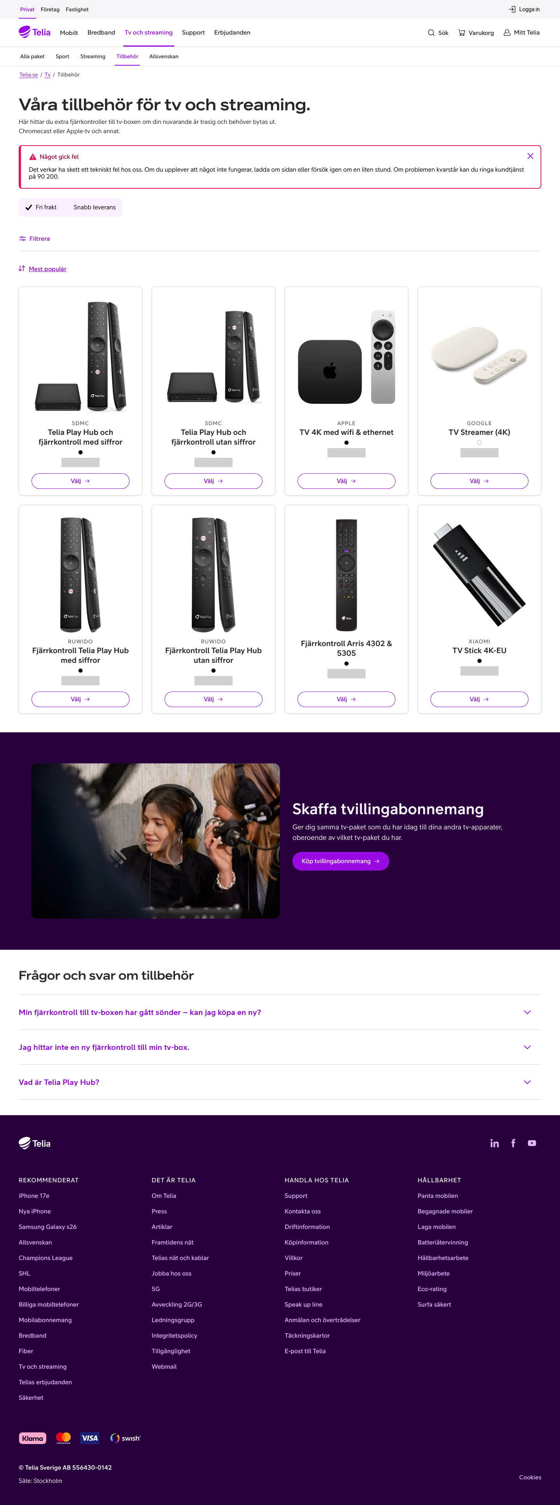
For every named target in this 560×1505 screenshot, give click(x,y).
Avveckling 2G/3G (177, 1304)
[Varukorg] (475, 33)
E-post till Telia (305, 1351)
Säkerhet (31, 1397)
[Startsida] (35, 33)
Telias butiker (303, 1289)
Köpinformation (307, 1242)
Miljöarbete (434, 1273)
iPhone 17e (34, 1195)
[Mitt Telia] (521, 33)
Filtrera (34, 238)
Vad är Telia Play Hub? (275, 1088)
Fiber (26, 1351)
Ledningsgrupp (173, 1320)
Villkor (294, 1258)
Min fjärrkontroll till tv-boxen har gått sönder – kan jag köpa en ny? (275, 1018)
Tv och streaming (43, 1366)
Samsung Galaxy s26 (48, 1226)
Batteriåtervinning (443, 1242)
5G (156, 1289)
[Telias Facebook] (513, 1143)
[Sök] (438, 33)
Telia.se (28, 74)
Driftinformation (307, 1226)
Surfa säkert (434, 1304)
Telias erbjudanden (45, 1382)
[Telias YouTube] (532, 1143)
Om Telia (164, 1195)
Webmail (164, 1366)
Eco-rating (432, 1289)
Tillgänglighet (171, 1351)
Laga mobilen (437, 1226)
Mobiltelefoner (39, 1289)
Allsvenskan (35, 1242)
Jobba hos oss (171, 1273)
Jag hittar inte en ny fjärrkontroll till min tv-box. (275, 1053)
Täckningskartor (307, 1335)
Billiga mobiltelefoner (49, 1304)
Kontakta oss (303, 1211)
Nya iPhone (35, 1211)
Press (159, 1211)
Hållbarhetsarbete (443, 1258)
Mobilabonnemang (45, 1320)
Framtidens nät (173, 1242)
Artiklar (162, 1226)
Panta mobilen (438, 1195)
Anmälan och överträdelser (322, 1320)
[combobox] (42, 269)
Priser (293, 1273)
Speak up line (303, 1304)
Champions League (46, 1258)
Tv (48, 74)
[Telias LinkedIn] (494, 1143)
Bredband (33, 1335)
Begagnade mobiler (445, 1211)
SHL (24, 1273)
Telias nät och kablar (180, 1258)
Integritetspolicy (174, 1335)
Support (296, 1195)
